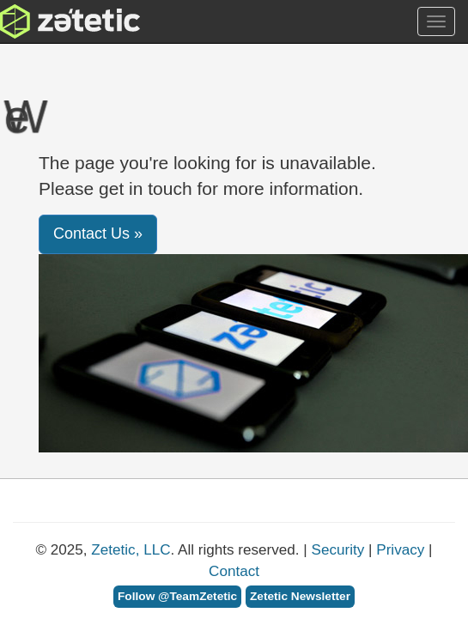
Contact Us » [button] (98, 233)
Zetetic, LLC (130, 550)
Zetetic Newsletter (300, 596)
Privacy (400, 550)
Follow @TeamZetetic (177, 596)
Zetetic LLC (52, 21)
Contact (234, 571)
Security (338, 550)
